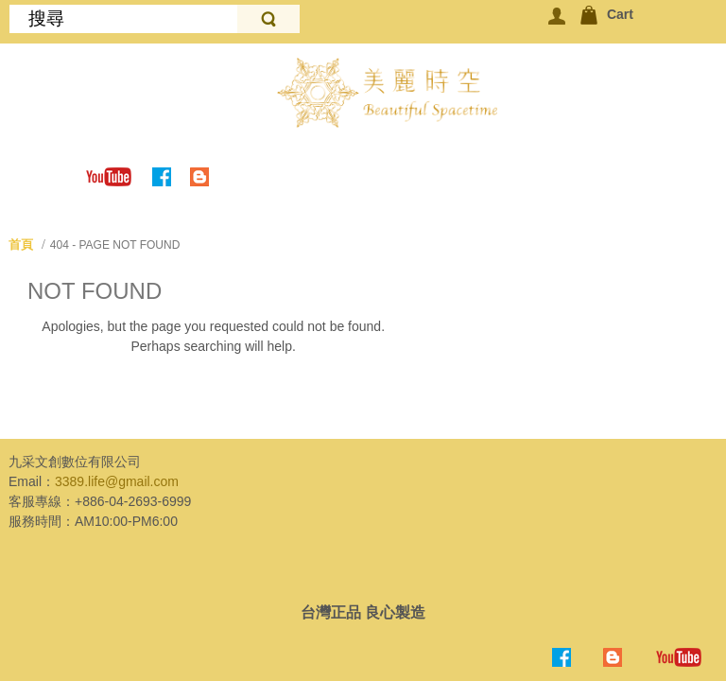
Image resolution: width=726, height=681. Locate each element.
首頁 (21, 244)
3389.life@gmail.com (117, 481)
